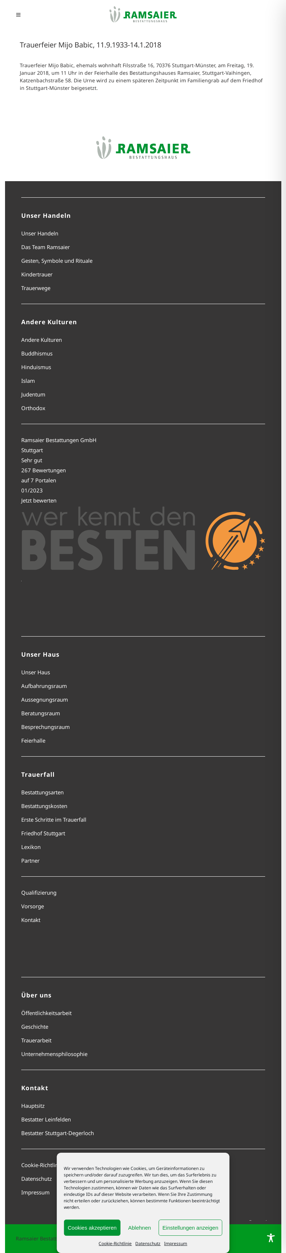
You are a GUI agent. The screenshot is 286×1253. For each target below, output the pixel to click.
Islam (28, 380)
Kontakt (30, 919)
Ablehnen (139, 1228)
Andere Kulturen (41, 339)
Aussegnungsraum (44, 699)
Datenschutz (147, 1243)
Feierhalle (33, 740)
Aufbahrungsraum (44, 685)
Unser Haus (35, 672)
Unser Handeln (39, 233)
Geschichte (34, 1026)
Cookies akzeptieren (92, 1228)
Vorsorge (32, 906)
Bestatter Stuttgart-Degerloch (57, 1133)
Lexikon (31, 846)
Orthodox (33, 408)
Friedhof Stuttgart (43, 833)
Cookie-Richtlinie (115, 1243)
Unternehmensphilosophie (54, 1053)
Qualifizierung (38, 892)
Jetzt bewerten (38, 500)
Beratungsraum (40, 713)
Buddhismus (37, 353)
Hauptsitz (33, 1105)
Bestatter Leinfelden (46, 1119)
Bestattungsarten (42, 792)
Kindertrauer (37, 274)
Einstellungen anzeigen (190, 1228)
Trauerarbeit (36, 1040)
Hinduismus (36, 367)
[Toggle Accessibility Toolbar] (271, 1238)
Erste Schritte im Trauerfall (53, 819)
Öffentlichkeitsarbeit (46, 1012)
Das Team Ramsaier (45, 247)
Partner (30, 860)
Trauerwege (35, 288)
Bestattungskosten (44, 805)
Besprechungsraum (45, 726)
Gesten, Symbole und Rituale (56, 260)
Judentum (33, 394)
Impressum (175, 1243)
